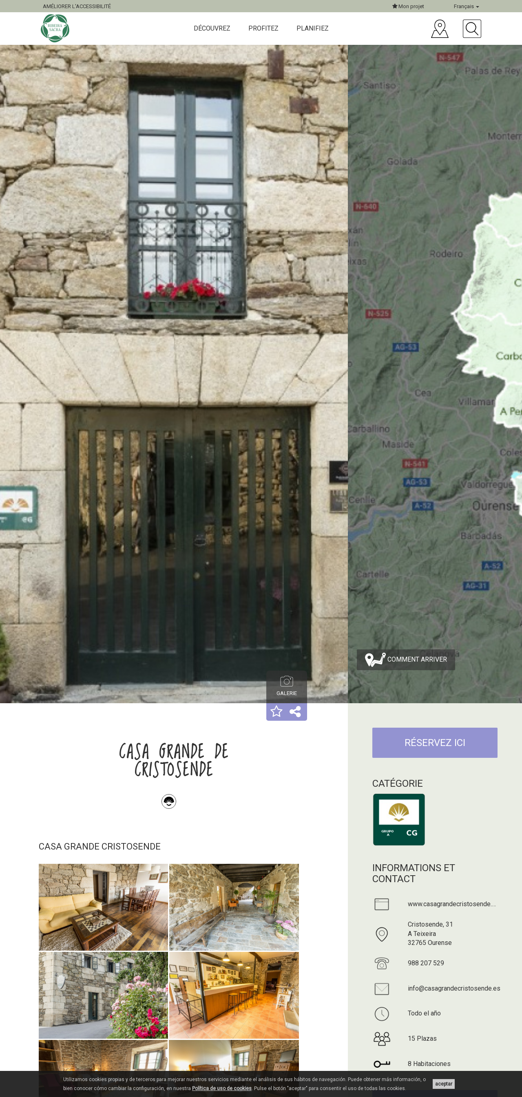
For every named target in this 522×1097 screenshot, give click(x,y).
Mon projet (408, 6)
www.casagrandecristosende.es (453, 904)
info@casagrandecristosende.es (454, 988)
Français (466, 6)
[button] (276, 712)
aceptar (443, 1084)
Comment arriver (406, 660)
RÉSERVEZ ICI (435, 742)
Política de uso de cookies (222, 1088)
